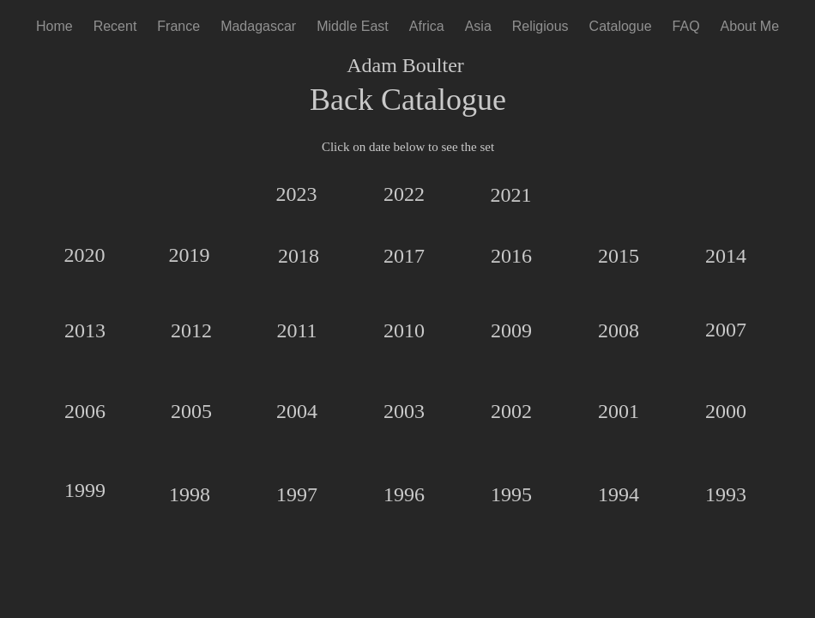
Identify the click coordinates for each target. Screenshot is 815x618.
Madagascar (258, 26)
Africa (426, 26)
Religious (540, 26)
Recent (115, 26)
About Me (750, 26)
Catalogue (620, 26)
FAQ (686, 26)
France (178, 26)
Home (54, 26)
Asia (478, 26)
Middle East (353, 26)
